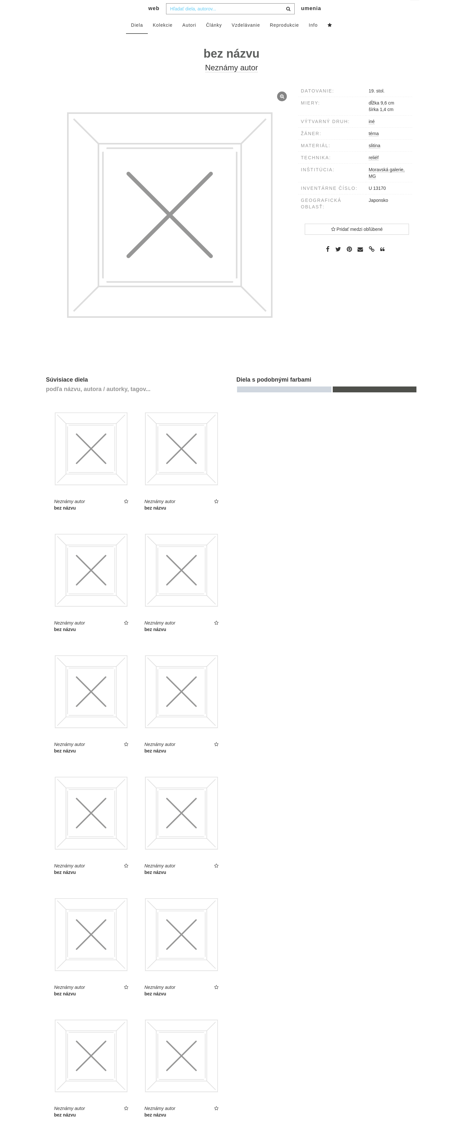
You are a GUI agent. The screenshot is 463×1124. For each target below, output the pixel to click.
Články (214, 38)
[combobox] (230, 21)
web (154, 21)
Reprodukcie (284, 38)
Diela (137, 38)
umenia (311, 21)
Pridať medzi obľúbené (357, 242)
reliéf (373, 170)
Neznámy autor (231, 80)
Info (313, 38)
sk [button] (415, 10)
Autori (189, 38)
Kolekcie (163, 38)
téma (374, 146)
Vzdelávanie (246, 38)
